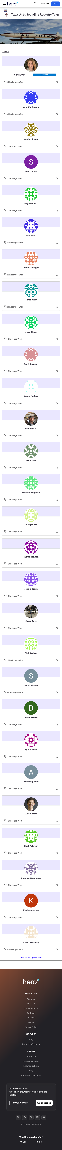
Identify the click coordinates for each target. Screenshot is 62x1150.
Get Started (44, 3)
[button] (4, 3)
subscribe (44, 1103)
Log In (55, 4)
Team (31, 51)
